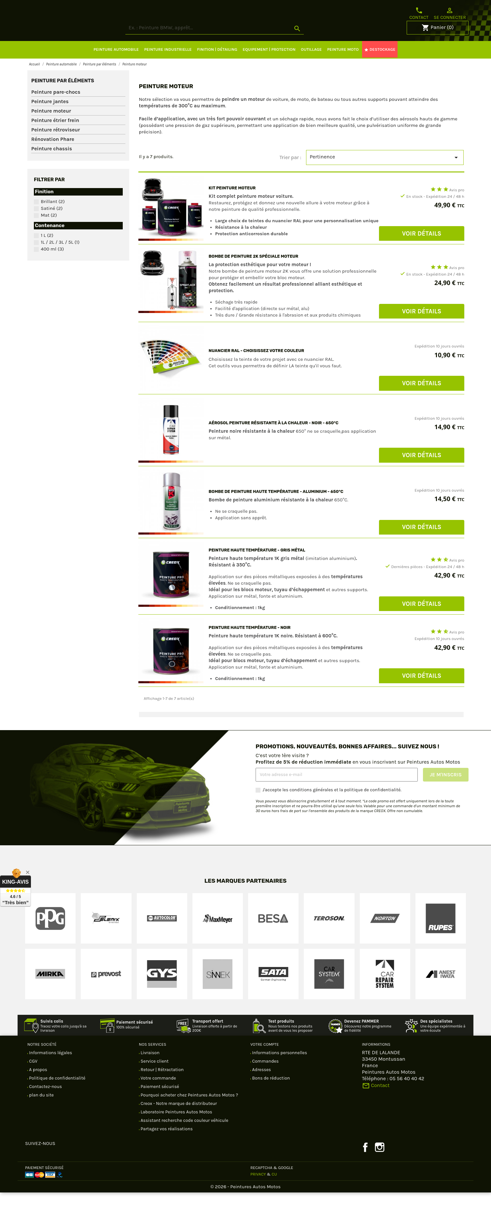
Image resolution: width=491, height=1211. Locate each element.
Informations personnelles (279, 1071)
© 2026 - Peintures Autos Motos (245, 1205)
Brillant (53, 220)
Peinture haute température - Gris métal (257, 568)
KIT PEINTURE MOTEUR (232, 206)
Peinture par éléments (62, 99)
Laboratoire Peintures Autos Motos (176, 1130)
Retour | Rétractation (162, 1088)
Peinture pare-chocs (55, 110)
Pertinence (385, 176)
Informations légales (50, 1071)
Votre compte (264, 1062)
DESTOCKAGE (379, 68)
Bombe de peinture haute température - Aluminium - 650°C (276, 510)
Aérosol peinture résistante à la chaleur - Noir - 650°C (274, 441)
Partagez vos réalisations (166, 1147)
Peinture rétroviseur (55, 148)
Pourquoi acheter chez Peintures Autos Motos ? (189, 1113)
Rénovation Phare (52, 158)
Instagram (379, 1165)
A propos (37, 1088)
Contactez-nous (45, 1105)
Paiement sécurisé (159, 1105)
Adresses (261, 1088)
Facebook (365, 1165)
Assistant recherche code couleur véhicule (184, 1139)
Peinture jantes (50, 120)
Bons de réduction (270, 1096)
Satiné (52, 227)
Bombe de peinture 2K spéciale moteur (253, 274)
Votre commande (158, 1096)
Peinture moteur (51, 129)
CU (274, 1192)
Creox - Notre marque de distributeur (178, 1122)
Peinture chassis (51, 167)
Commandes (265, 1079)
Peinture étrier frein (55, 139)
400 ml (52, 267)
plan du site (41, 1113)
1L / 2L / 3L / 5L (60, 261)
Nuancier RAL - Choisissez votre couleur (256, 369)
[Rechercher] (239, 46)
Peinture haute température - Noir (250, 646)
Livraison (150, 1071)
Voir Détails (422, 252)
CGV (32, 1079)
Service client (154, 1079)
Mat (49, 234)
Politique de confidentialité (56, 1096)
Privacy (258, 1192)
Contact (418, 13)
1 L (47, 254)
